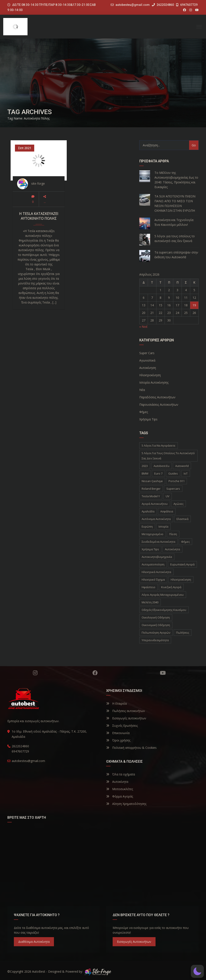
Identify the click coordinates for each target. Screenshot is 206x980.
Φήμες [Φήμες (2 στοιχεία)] (185, 542)
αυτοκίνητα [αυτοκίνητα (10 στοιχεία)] (172, 549)
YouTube (163, 672)
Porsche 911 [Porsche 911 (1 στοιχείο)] (177, 481)
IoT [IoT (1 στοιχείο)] (186, 473)
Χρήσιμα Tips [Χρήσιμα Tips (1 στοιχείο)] (150, 549)
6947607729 (187, 4)
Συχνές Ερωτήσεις (122, 725)
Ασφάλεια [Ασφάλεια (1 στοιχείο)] (166, 511)
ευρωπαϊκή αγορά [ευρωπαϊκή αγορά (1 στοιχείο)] (182, 564)
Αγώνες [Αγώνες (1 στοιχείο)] (178, 504)
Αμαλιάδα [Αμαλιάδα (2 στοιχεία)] (148, 511)
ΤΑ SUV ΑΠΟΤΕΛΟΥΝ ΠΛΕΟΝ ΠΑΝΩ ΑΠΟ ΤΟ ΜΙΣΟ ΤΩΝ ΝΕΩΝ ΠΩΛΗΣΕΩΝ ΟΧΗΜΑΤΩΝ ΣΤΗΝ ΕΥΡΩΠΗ (174, 203)
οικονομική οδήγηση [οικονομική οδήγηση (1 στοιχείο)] (156, 625)
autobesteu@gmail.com (132, 4)
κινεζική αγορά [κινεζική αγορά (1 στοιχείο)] (171, 587)
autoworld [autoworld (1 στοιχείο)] (182, 466)
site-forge (38, 183)
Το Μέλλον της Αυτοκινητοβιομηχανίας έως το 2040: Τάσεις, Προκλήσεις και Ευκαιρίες (176, 180)
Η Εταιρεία (116, 703)
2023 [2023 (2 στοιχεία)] (145, 466)
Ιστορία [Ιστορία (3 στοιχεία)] (163, 526)
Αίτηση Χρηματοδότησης (126, 804)
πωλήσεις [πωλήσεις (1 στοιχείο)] (182, 632)
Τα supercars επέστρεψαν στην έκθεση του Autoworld (176, 254)
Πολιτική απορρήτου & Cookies (131, 748)
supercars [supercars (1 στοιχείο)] (173, 489)
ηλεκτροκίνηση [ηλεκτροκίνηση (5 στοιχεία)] (181, 579)
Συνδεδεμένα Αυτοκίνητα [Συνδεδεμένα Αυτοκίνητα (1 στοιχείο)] (158, 542)
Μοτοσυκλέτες (119, 789)
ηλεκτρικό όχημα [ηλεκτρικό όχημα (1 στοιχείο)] (153, 579)
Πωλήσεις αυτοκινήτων (125, 711)
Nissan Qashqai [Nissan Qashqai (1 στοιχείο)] (152, 481)
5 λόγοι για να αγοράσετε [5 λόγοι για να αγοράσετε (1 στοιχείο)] (158, 445)
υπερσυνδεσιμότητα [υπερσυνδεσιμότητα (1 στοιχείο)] (155, 640)
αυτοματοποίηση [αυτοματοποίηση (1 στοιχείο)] (153, 564)
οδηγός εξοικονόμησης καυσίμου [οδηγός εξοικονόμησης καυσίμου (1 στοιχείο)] (164, 610)
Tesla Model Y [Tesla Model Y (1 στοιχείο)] (151, 496)
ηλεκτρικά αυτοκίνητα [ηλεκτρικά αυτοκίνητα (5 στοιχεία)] (156, 572)
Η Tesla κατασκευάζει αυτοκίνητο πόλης (38, 216)
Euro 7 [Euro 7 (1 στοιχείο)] (158, 473)
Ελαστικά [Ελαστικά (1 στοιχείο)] (182, 519)
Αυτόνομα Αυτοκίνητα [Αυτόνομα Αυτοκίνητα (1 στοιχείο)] (156, 519)
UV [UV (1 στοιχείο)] (167, 496)
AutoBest (38, 971)
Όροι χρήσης (118, 740)
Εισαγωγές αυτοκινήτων (126, 718)
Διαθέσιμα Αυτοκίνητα (34, 942)
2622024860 (163, 4)
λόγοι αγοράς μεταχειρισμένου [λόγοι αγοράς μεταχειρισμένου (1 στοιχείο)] (163, 595)
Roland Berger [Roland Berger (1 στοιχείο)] (151, 489)
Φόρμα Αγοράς (119, 796)
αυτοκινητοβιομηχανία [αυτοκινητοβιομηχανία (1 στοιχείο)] (157, 557)
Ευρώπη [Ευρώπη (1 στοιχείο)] (147, 526)
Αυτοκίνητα (117, 782)
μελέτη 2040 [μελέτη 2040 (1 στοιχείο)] (150, 602)
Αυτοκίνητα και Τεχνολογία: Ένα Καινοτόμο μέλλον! (174, 222)
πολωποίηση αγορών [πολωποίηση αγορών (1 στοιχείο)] (156, 632)
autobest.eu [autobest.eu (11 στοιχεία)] (161, 466)
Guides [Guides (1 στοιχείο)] (173, 473)
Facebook (95, 672)
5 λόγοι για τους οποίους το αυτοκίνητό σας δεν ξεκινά (174, 238)
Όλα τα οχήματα (120, 774)
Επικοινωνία (118, 733)
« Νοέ (143, 327)
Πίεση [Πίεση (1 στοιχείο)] (173, 534)
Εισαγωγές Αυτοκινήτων (134, 942)
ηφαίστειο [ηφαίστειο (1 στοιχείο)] (148, 587)
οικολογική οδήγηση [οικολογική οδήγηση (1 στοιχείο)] (156, 617)
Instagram (35, 672)
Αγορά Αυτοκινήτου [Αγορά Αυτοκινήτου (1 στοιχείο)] (155, 504)
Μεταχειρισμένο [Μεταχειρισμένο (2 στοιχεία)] (152, 534)
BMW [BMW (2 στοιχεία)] (145, 473)
